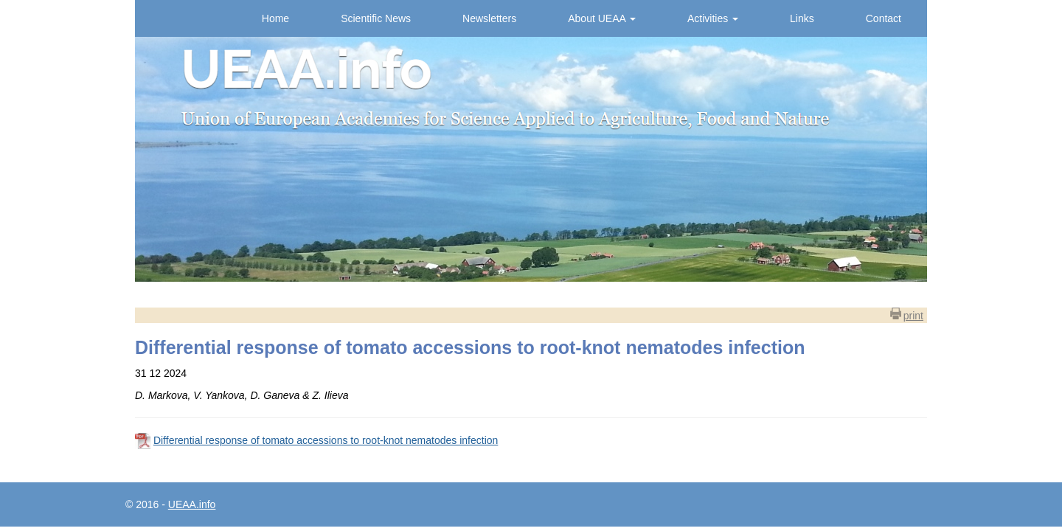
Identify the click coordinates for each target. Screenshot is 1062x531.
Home (275, 18)
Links (802, 18)
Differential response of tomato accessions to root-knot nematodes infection (325, 440)
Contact (883, 18)
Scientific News (376, 18)
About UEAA (602, 18)
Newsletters (489, 18)
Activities (712, 18)
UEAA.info (192, 504)
